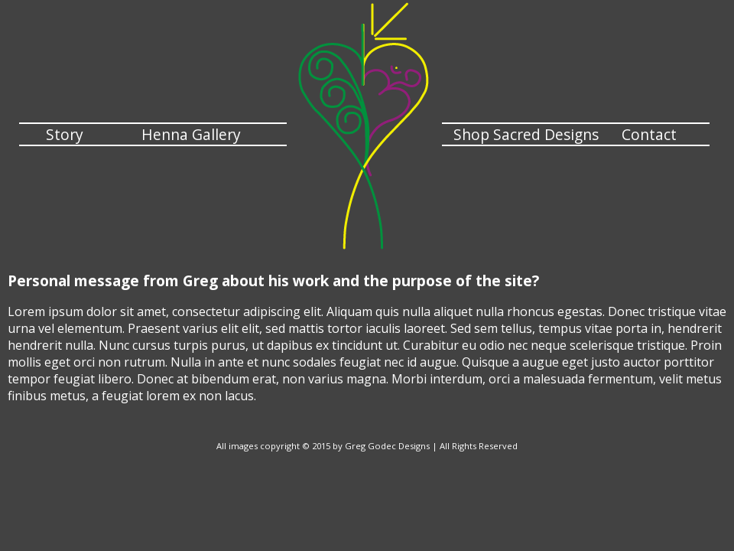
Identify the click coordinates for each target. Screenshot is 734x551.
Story (64, 134)
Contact (649, 134)
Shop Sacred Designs (526, 134)
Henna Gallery (191, 134)
